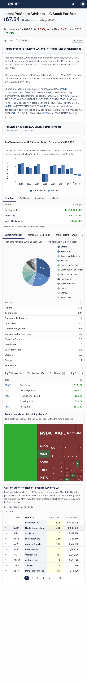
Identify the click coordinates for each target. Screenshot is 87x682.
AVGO (16, 549)
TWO (62, 99)
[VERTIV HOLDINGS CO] (14, 221)
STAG (8, 116)
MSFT (16, 538)
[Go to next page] (66, 578)
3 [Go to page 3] (38, 578)
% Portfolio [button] (56, 517)
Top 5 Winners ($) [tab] (35, 373)
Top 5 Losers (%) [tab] (57, 373)
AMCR (64, 89)
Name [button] (30, 517)
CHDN (46, 113)
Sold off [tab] (54, 198)
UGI (67, 96)
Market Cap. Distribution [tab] (39, 235)
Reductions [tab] (40, 198)
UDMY (13, 99)
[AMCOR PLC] (14, 215)
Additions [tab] (24, 198)
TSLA (16, 565)
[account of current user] (3, 4)
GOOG (16, 560)
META (16, 570)
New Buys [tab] (9, 198)
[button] (78, 40)
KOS (7, 396)
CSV (9, 511)
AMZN (16, 544)
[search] (73, 4)
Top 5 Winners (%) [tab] (13, 373)
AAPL (16, 533)
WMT (16, 554)
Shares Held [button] (73, 517)
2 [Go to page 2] (32, 578)
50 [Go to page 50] (60, 578)
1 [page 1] (26, 578)
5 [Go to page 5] (49, 578)
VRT (43, 106)
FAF (14, 113)
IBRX (7, 390)
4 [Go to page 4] (43, 578)
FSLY (7, 406)
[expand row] (6, 527)
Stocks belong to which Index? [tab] (70, 235)
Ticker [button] (18, 517)
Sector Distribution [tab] (13, 235)
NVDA (16, 528)
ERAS (7, 385)
